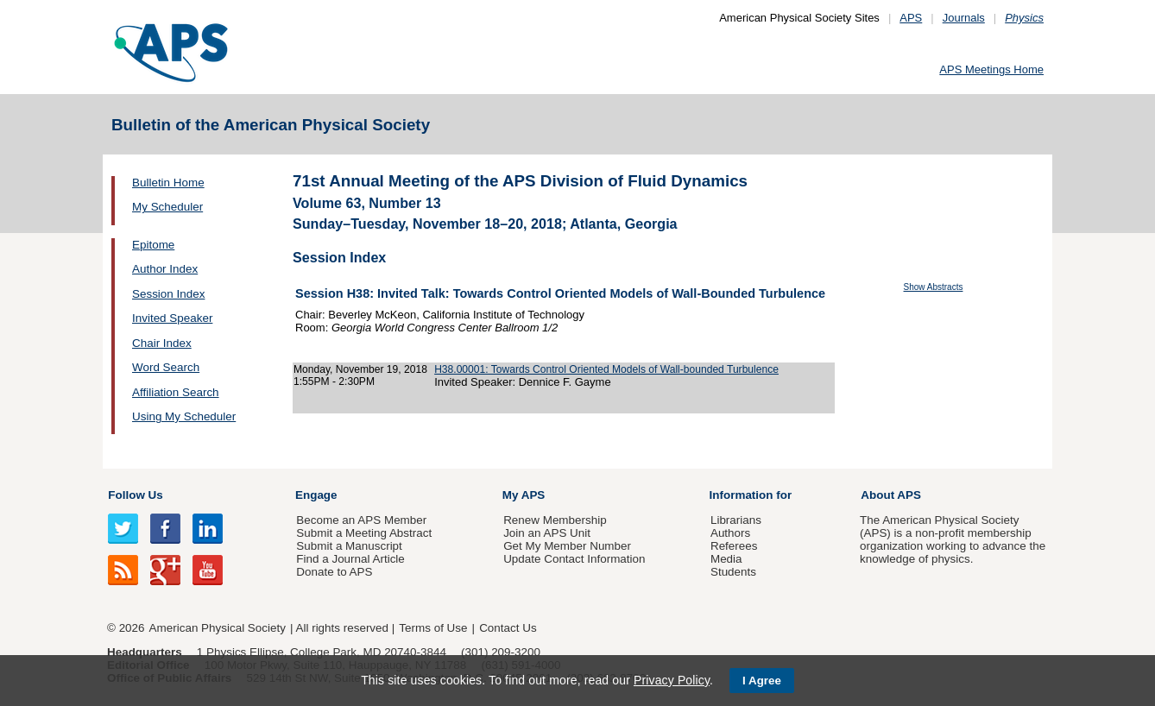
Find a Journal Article (350, 558)
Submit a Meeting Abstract (364, 532)
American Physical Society (217, 627)
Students (733, 571)
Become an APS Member (361, 520)
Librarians (735, 520)
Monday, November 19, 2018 (360, 369)
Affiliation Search (175, 392)
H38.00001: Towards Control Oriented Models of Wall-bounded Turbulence (606, 369)
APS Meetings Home (991, 69)
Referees (734, 545)
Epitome (153, 244)
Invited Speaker (172, 318)
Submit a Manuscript (348, 545)
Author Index (165, 268)
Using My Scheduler (184, 416)
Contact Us (507, 627)
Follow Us (135, 495)
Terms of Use (433, 627)
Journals (964, 17)
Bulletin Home (168, 182)
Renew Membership (555, 520)
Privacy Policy (672, 680)
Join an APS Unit (546, 532)
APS (910, 17)
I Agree (761, 680)
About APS (891, 495)
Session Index (168, 293)
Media (726, 558)
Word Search (165, 367)
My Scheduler (167, 206)
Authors (730, 532)
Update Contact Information (574, 558)
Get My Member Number (567, 545)
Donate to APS (334, 571)
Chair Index (162, 343)
